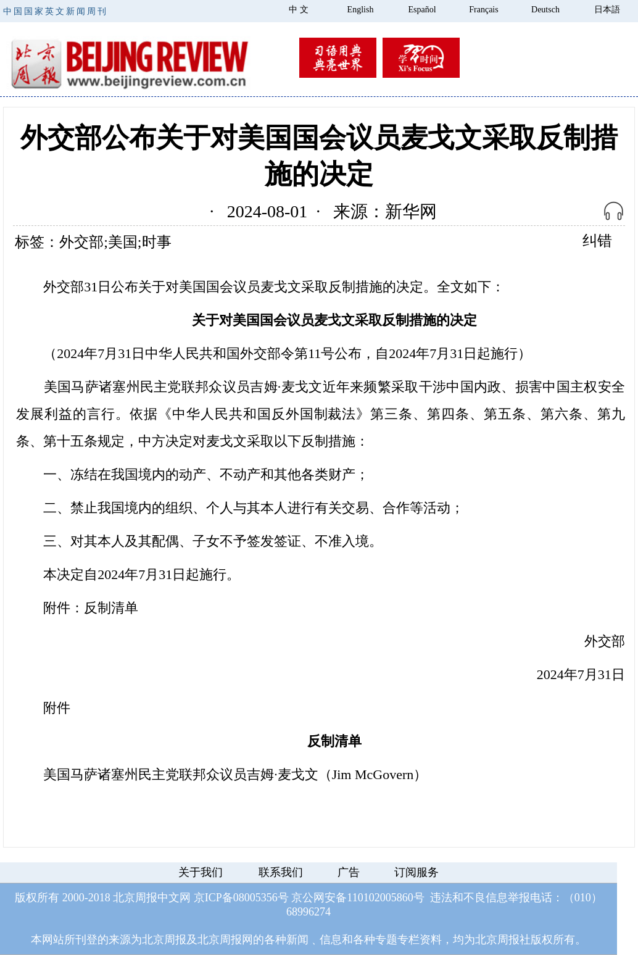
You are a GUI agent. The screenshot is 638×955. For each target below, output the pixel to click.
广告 (349, 872)
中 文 (299, 9)
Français (483, 9)
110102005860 (380, 897)
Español (422, 9)
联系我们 (281, 872)
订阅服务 (416, 872)
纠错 (597, 241)
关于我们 (200, 872)
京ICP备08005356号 (241, 897)
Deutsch (545, 9)
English (360, 9)
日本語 (607, 9)
